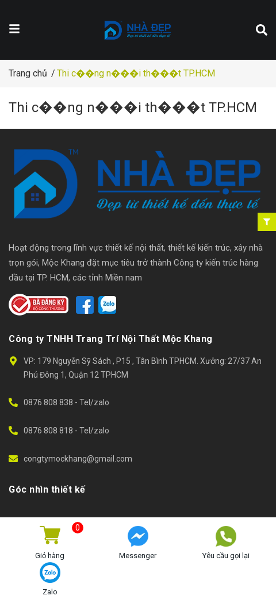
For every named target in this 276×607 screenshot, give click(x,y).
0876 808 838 (49, 402)
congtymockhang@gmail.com (78, 458)
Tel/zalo (94, 402)
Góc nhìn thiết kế (47, 489)
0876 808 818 (49, 430)
